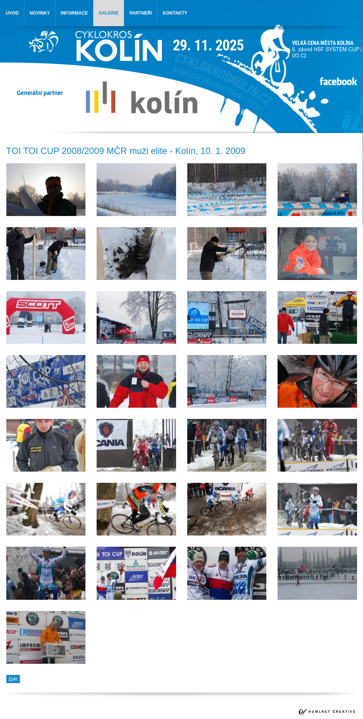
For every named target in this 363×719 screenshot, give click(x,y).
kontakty (175, 13)
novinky (39, 13)
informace (74, 13)
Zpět (13, 679)
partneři (140, 13)
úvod (12, 13)
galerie (109, 13)
